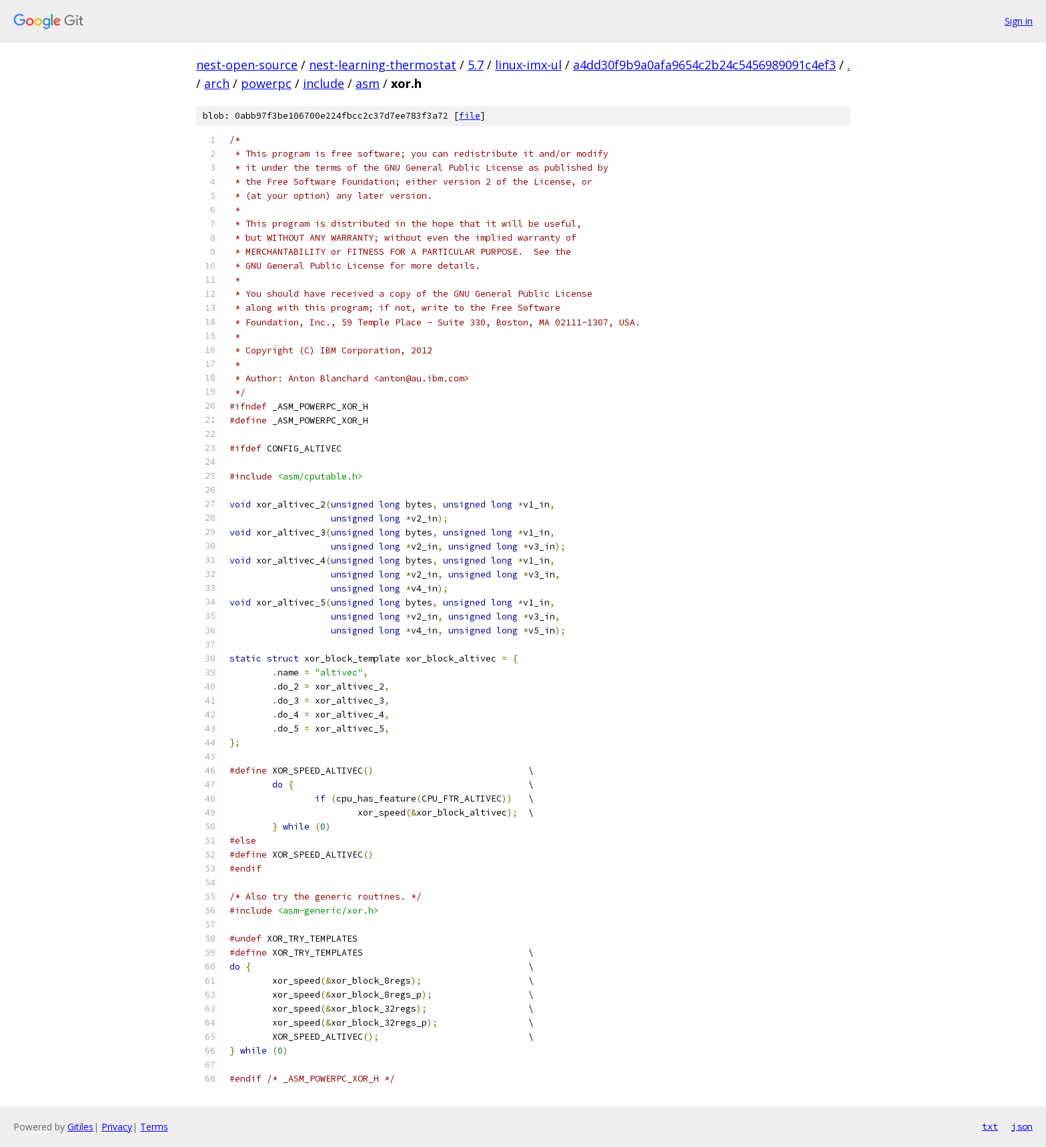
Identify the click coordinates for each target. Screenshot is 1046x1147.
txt (990, 1126)
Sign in (1019, 21)
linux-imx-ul (528, 65)
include (323, 83)
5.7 (476, 65)
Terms (154, 1126)
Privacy (116, 1126)
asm (368, 83)
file (469, 115)
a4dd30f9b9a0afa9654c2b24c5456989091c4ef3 (704, 65)
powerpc (266, 83)
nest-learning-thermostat (382, 65)
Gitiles (80, 1126)
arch (216, 83)
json (1022, 1126)
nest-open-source (247, 65)
